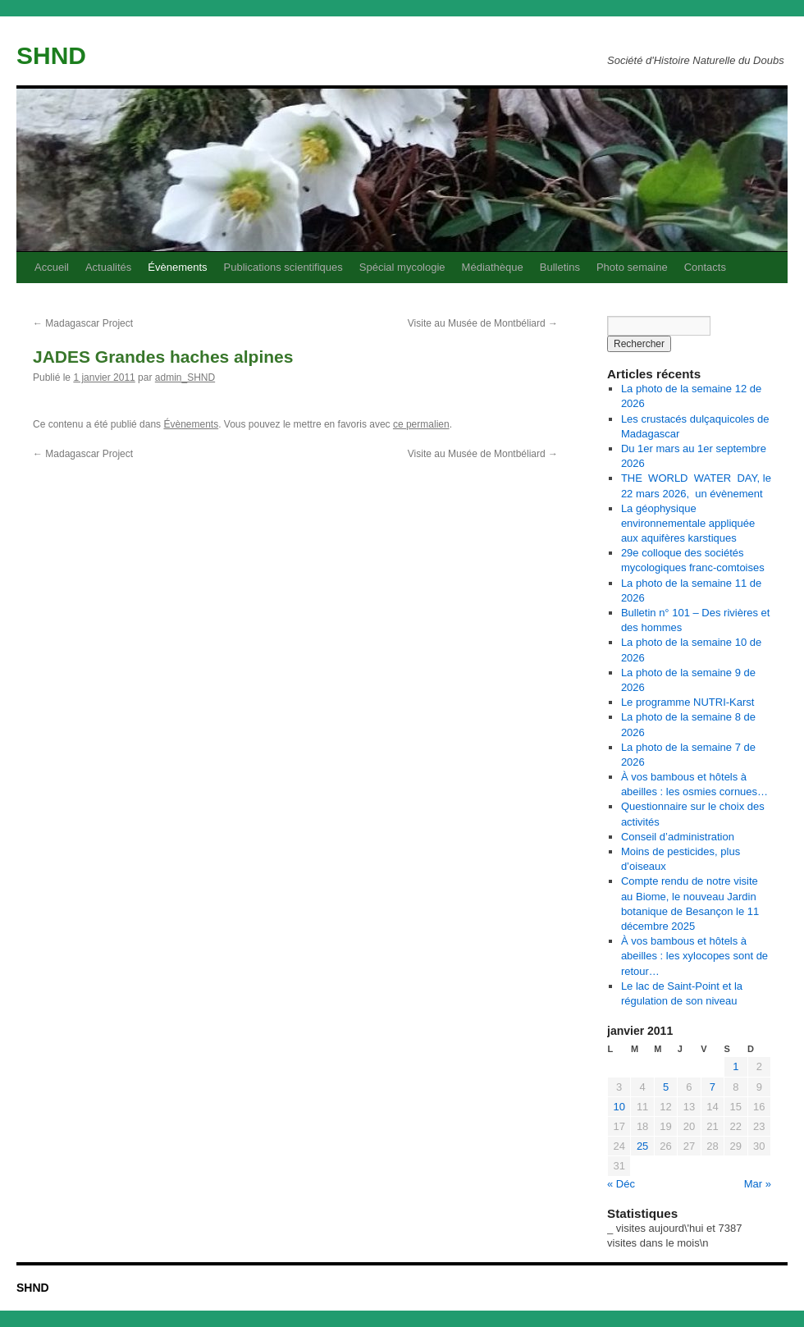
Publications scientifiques (283, 267)
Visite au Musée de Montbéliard (483, 323)
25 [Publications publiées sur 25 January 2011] (642, 1146)
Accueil (51, 267)
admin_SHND (185, 377)
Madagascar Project (83, 323)
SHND (51, 55)
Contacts (705, 267)
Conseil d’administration (677, 837)
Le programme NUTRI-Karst (688, 702)
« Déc (621, 1184)
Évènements (177, 267)
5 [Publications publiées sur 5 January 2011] (666, 1087)
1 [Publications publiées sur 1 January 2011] (735, 1066)
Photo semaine (632, 267)
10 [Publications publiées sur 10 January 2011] (618, 1106)
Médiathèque (492, 267)
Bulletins (560, 267)
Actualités (108, 267)
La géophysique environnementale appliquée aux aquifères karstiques (688, 523)
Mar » (757, 1184)
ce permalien (421, 424)
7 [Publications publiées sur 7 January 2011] (712, 1087)
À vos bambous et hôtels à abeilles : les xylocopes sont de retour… (694, 956)
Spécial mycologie (402, 267)
